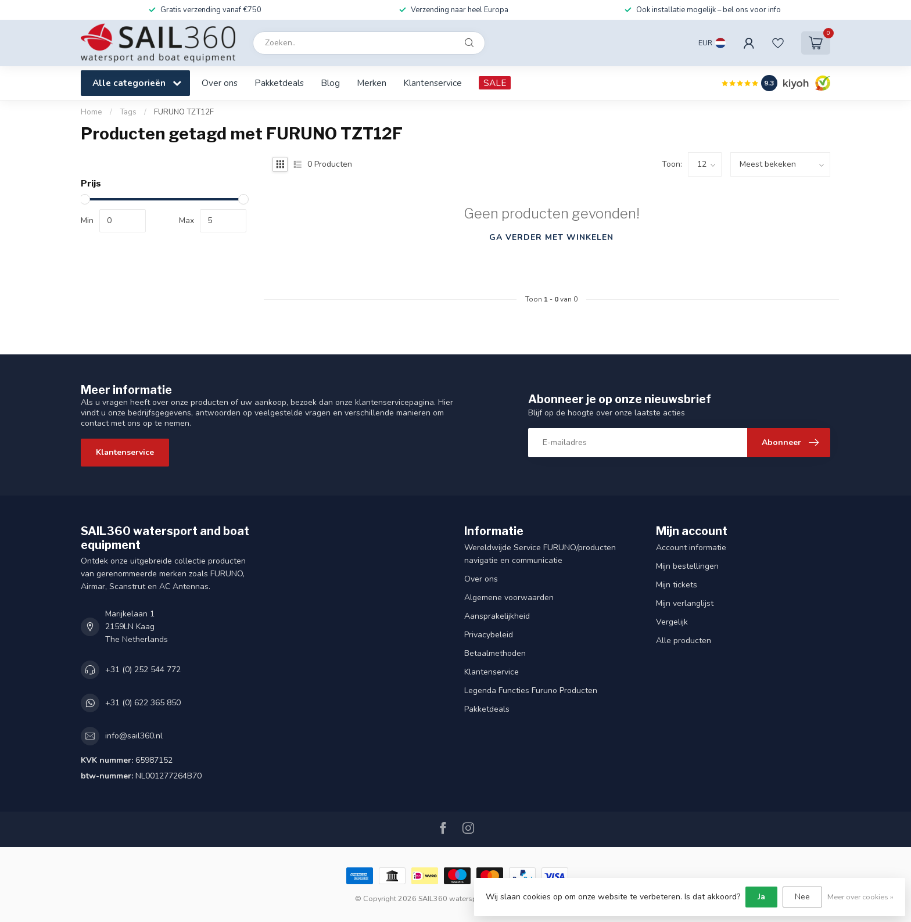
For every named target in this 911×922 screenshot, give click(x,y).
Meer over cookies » (860, 897)
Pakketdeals (279, 83)
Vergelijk (672, 621)
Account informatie (691, 547)
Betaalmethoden (495, 653)
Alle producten (683, 640)
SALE (494, 83)
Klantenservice (432, 83)
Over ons (220, 83)
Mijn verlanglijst (684, 603)
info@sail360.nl (134, 735)
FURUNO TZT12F (184, 112)
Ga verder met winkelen (551, 237)
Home (91, 112)
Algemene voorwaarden (509, 597)
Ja (761, 896)
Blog (330, 83)
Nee (802, 896)
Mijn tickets (676, 584)
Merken (371, 83)
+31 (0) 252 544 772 (143, 669)
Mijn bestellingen (687, 566)
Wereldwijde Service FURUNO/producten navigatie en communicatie (540, 554)
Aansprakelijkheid (497, 616)
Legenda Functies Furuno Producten (530, 690)
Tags (128, 112)
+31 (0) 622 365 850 (143, 702)
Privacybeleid (488, 634)
